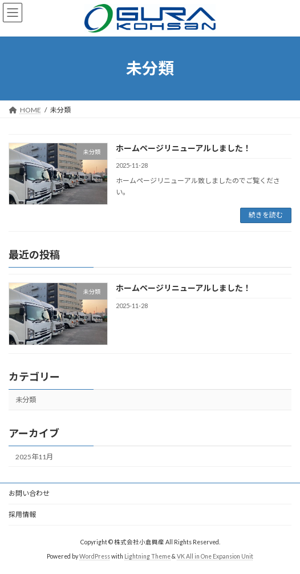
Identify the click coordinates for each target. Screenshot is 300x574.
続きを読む (266, 215)
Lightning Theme (147, 556)
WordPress (94, 556)
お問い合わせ (29, 493)
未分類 (25, 399)
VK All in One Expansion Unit (215, 556)
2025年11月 (34, 456)
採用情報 (22, 514)
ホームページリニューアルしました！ (183, 148)
